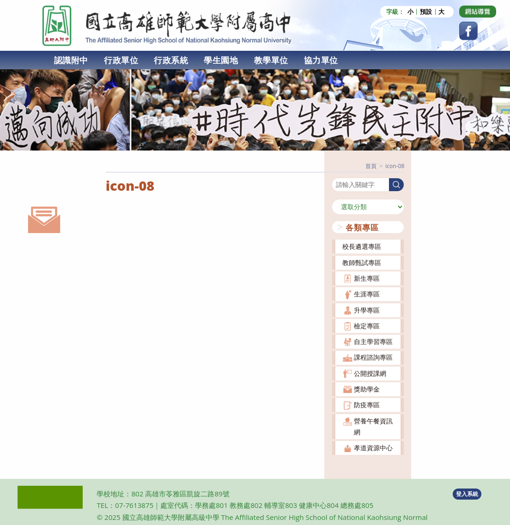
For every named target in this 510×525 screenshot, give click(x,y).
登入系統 (467, 493)
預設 (426, 12)
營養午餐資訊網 (373, 426)
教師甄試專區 (361, 262)
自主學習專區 (373, 341)
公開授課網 (370, 372)
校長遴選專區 (361, 246)
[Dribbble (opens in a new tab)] (477, 12)
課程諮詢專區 (373, 357)
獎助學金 (367, 388)
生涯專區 (367, 293)
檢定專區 (367, 325)
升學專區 (367, 309)
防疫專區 (367, 404)
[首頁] (370, 165)
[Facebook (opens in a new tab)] (468, 31)
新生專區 (367, 277)
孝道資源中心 (373, 447)
